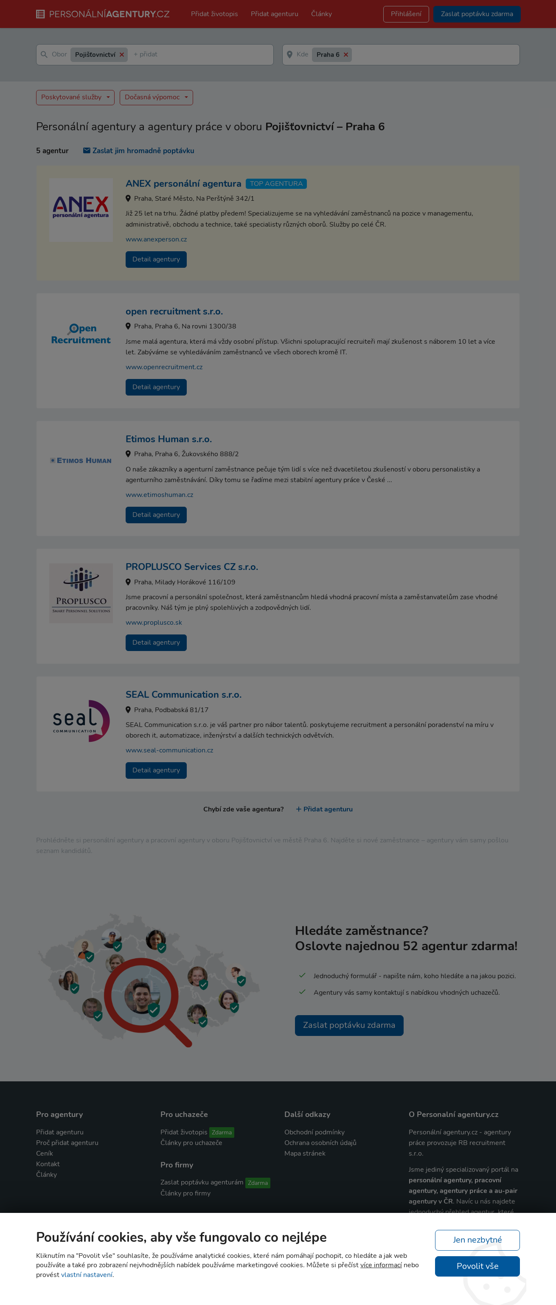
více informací (381, 1265)
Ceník (44, 1153)
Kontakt (48, 1164)
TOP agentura (276, 183)
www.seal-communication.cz (169, 750)
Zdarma (222, 1132)
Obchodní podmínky (314, 1132)
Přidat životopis (214, 14)
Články (321, 14)
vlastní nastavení (86, 1275)
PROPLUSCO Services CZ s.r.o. (192, 567)
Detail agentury (156, 259)
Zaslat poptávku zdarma (349, 1025)
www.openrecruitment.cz (164, 367)
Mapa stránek (305, 1153)
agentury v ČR (431, 1201)
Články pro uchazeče (191, 1143)
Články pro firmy (185, 1193)
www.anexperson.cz (156, 239)
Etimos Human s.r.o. (169, 439)
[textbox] (135, 55)
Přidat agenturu (274, 14)
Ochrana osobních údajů (320, 1143)
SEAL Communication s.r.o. (183, 694)
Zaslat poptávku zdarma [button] (477, 14)
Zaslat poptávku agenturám (202, 1182)
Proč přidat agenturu (67, 1143)
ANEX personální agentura (183, 183)
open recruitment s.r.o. (174, 311)
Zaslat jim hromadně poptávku (138, 151)
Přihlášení (406, 14)
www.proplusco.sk (154, 622)
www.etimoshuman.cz (159, 495)
